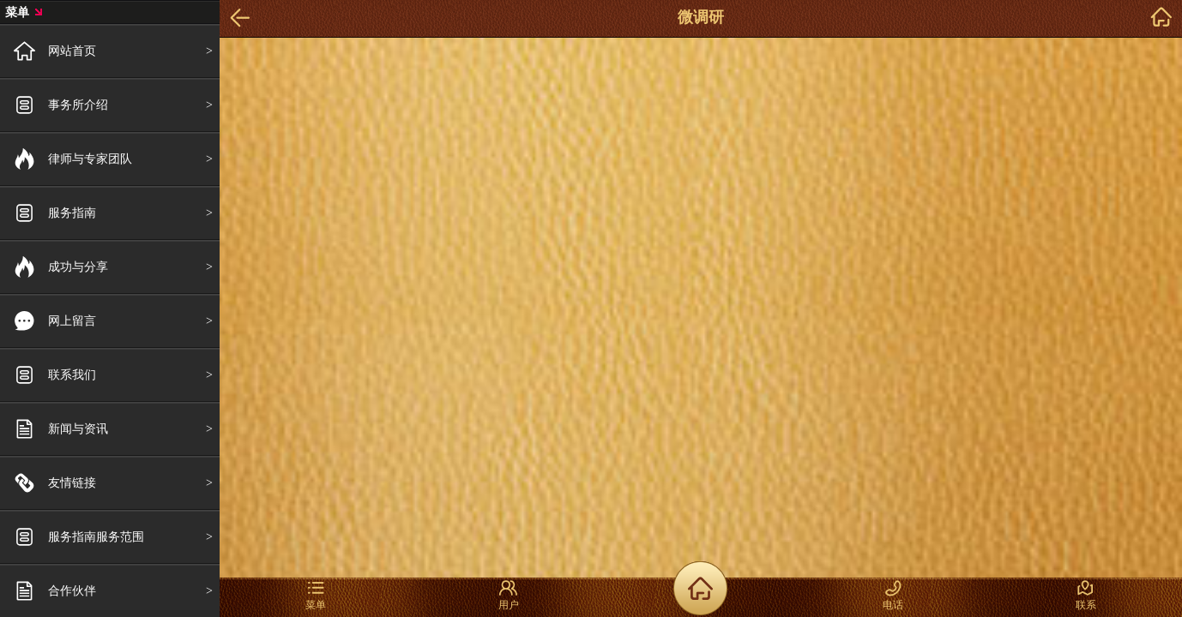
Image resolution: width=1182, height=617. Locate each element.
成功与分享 (78, 266)
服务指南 (72, 212)
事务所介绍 (78, 104)
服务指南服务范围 (96, 536)
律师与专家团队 (90, 158)
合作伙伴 (72, 590)
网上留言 (72, 320)
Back (240, 18)
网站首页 (72, 50)
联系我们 (72, 374)
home (1161, 18)
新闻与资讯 (78, 428)
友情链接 (72, 482)
